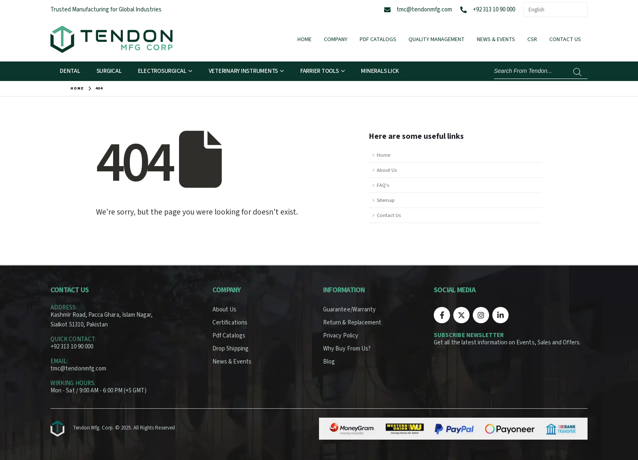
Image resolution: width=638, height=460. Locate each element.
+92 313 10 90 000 (494, 9)
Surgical (109, 71)
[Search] (577, 72)
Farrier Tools (319, 71)
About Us (387, 170)
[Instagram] (481, 315)
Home (304, 39)
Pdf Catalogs (378, 39)
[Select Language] (555, 9)
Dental (70, 71)
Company (335, 39)
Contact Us (565, 39)
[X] (461, 315)
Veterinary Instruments (243, 71)
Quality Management (437, 39)
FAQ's (383, 185)
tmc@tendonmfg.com (424, 9)
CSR (532, 39)
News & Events (496, 39)
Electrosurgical (162, 71)
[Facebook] (442, 315)
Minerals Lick (380, 71)
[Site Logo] (111, 39)
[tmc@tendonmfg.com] (387, 10)
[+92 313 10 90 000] (463, 10)
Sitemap (386, 200)
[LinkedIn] (500, 315)
